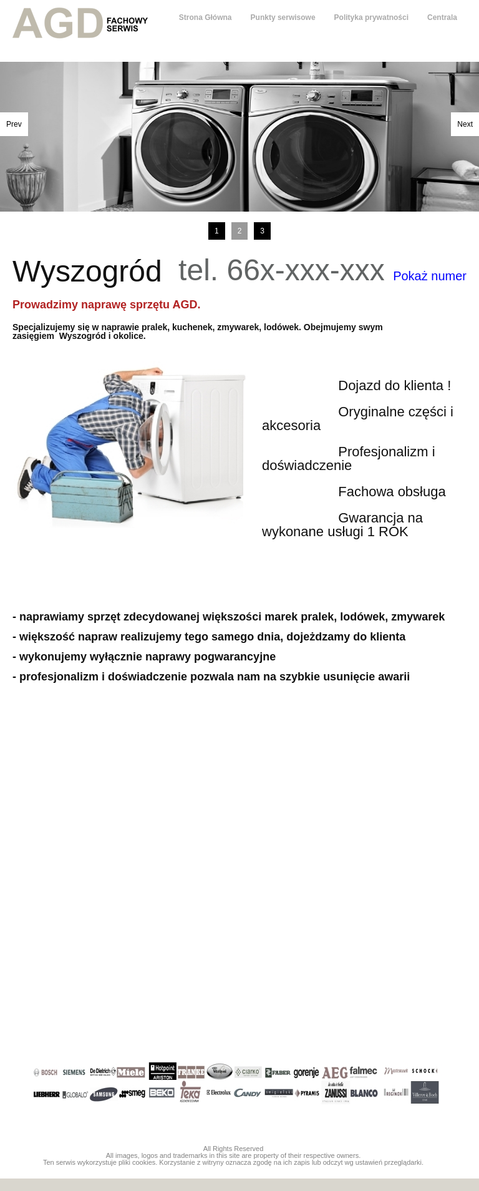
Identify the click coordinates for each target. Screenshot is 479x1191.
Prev (14, 124)
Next (465, 124)
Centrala (442, 17)
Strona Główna (205, 17)
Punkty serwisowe (283, 17)
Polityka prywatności (371, 17)
